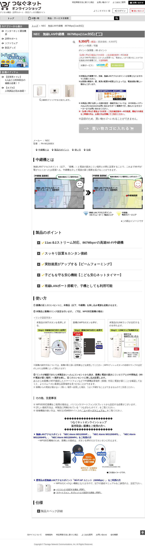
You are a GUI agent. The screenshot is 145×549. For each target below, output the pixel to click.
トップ (11, 18)
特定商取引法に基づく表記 (83, 2)
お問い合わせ (101, 535)
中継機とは (43, 150)
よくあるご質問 (119, 2)
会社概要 (114, 535)
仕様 (88, 150)
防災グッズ (10, 47)
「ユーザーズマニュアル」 (94, 410)
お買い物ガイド (103, 2)
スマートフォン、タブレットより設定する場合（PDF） (79, 492)
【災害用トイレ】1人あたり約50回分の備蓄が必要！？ (15, 80)
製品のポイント (61, 150)
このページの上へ (142, 532)
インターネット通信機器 (15, 32)
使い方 (78, 150)
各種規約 (49, 535)
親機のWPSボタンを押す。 (86, 322)
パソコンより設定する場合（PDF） (70, 489)
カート (137, 10)
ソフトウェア (11, 43)
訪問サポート (11, 38)
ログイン (120, 10)
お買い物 (34, 18)
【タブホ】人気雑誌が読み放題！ (15, 89)
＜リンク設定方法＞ (42, 317)
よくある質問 (87, 535)
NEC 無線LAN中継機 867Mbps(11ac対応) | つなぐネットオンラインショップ (20, 5)
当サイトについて (34, 535)
